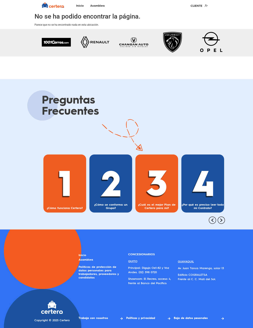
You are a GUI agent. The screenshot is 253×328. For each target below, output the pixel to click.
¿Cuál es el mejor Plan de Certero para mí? (157, 206)
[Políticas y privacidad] (169, 318)
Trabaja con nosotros (93, 318)
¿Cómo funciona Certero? (65, 208)
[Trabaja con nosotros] (121, 318)
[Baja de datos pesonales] (222, 318)
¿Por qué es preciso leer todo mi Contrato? (203, 206)
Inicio (80, 6)
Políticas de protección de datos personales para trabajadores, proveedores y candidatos (99, 272)
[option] (65, 184)
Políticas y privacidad (140, 318)
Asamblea (97, 6)
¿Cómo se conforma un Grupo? (110, 206)
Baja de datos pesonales (191, 318)
